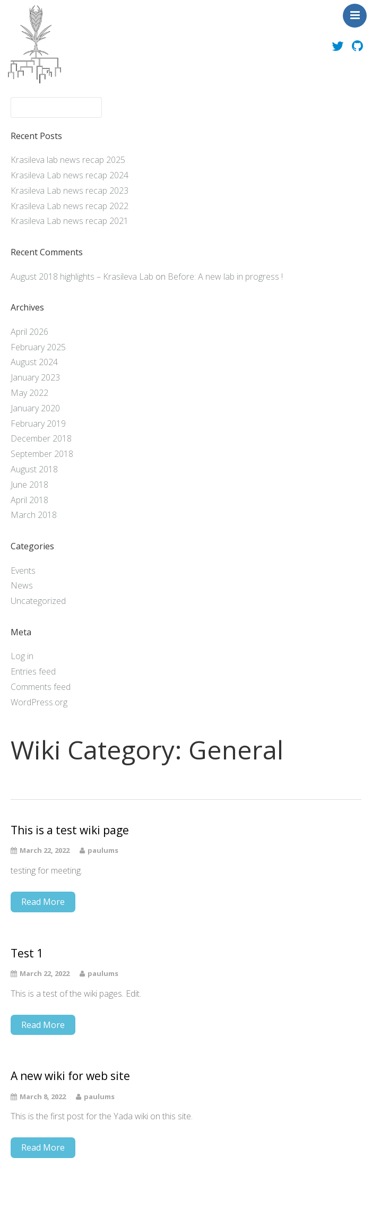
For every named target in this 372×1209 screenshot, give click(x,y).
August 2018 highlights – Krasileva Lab (82, 276)
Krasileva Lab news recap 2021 (69, 221)
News (22, 585)
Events (23, 570)
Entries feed (33, 671)
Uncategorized (38, 601)
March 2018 (34, 515)
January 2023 (35, 377)
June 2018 (29, 484)
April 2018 (29, 500)
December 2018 (41, 438)
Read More (43, 902)
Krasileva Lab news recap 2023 (69, 190)
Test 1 (27, 953)
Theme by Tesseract (180, 1193)
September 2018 (42, 454)
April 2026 (29, 332)
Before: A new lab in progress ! (225, 276)
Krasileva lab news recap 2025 (68, 160)
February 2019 (38, 423)
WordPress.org (39, 702)
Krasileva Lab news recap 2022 (69, 206)
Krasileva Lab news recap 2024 (69, 175)
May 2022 (29, 393)
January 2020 (35, 408)
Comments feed (41, 687)
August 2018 (34, 469)
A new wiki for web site (70, 1076)
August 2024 (34, 362)
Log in (22, 656)
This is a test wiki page (70, 830)
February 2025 (38, 347)
